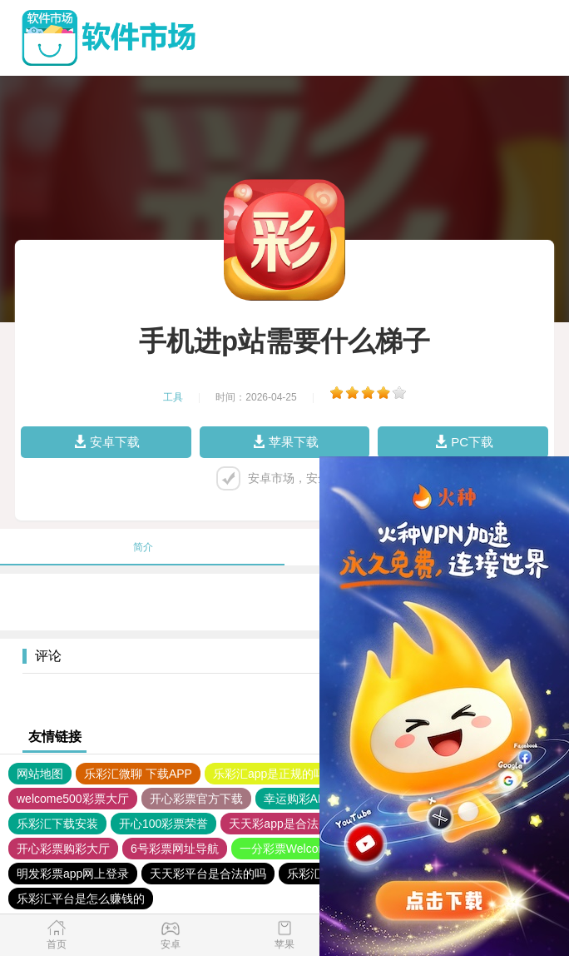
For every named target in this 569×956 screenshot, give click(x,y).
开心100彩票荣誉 (163, 823)
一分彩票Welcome (287, 848)
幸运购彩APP (299, 798)
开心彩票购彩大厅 (63, 848)
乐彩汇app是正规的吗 (269, 773)
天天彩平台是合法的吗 (208, 873)
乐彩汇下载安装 (57, 823)
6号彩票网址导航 (175, 848)
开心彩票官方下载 (196, 798)
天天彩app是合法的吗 (285, 823)
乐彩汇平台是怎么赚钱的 (81, 898)
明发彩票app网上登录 (73, 873)
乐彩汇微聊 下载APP (138, 773)
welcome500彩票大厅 (73, 798)
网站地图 (40, 773)
